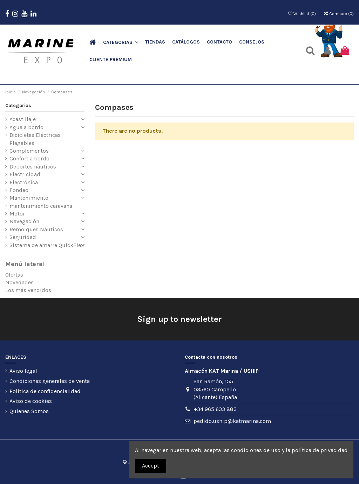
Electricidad (24, 174)
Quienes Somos (29, 411)
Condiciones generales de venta (49, 381)
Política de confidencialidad (45, 391)
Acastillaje (22, 119)
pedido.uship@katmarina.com (232, 421)
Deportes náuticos (32, 166)
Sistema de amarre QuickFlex (46, 245)
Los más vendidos (28, 290)
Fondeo (18, 190)
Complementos (29, 150)
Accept (150, 465)
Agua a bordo (26, 127)
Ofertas (14, 274)
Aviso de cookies (30, 401)
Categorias (18, 105)
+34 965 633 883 (215, 409)
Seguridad (22, 237)
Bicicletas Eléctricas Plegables (35, 139)
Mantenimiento (28, 197)
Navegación (24, 221)
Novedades (19, 282)
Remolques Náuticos (36, 229)
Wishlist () (302, 13)
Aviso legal (23, 370)
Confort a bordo (29, 158)
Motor (17, 213)
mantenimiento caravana (40, 206)
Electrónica (23, 182)
